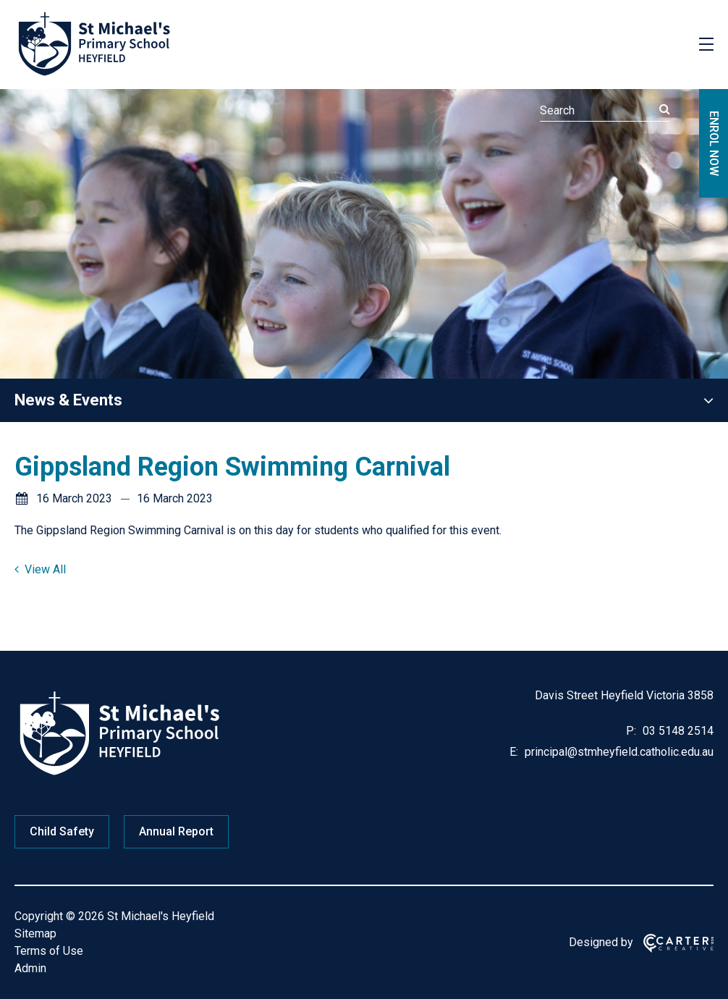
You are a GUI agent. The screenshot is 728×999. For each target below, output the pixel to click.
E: (513, 752)
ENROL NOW (714, 143)
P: (631, 731)
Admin (30, 968)
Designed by (601, 942)
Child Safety (62, 831)
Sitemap (35, 933)
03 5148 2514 (677, 731)
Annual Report (176, 831)
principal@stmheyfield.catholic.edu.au (618, 752)
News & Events (68, 400)
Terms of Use (48, 951)
